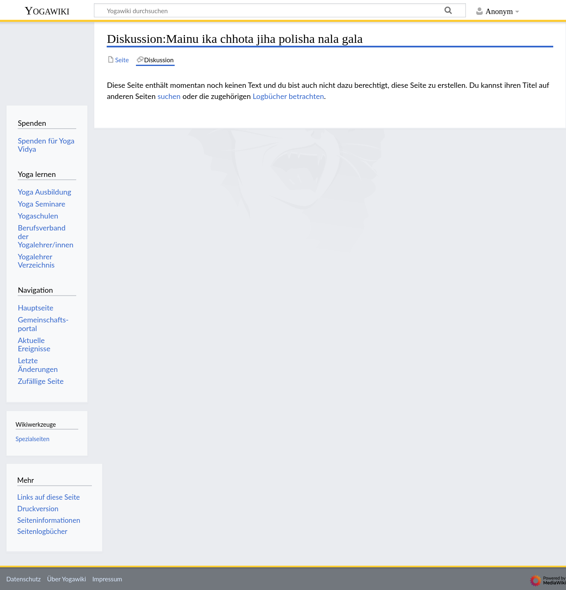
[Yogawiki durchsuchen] (279, 10)
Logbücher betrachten (288, 96)
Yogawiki (47, 10)
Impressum (107, 579)
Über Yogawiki (66, 579)
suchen (168, 96)
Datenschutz (23, 579)
